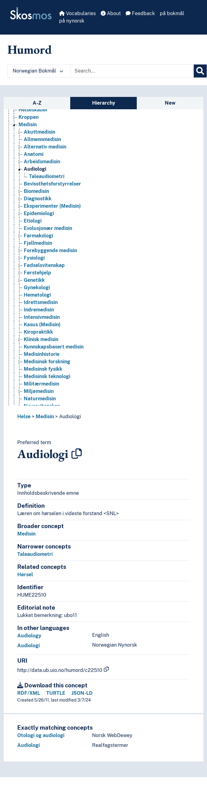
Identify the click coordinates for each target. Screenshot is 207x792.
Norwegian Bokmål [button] (38, 71)
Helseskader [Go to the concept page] (33, 110)
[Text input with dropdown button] (132, 71)
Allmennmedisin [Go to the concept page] (42, 139)
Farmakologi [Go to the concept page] (38, 236)
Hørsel (25, 574)
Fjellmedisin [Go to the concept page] (38, 243)
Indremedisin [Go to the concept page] (39, 310)
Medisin (45, 416)
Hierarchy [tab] (103, 103)
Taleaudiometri (35, 554)
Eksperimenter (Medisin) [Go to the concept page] (52, 206)
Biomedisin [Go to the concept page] (36, 191)
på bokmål (172, 13)
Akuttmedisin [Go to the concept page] (39, 132)
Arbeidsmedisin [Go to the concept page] (42, 162)
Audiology (29, 636)
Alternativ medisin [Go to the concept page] (45, 147)
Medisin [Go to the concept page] (27, 124)
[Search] (200, 71)
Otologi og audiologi (40, 735)
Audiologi (70, 416)
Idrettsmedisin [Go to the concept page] (41, 302)
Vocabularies (77, 13)
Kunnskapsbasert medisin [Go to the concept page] (53, 347)
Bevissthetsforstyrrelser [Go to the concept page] (52, 184)
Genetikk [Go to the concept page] (34, 280)
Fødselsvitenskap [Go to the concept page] (44, 265)
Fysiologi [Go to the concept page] (34, 258)
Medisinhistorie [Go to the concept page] (41, 354)
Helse (23, 416)
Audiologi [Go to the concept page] (35, 169)
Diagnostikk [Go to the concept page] (37, 199)
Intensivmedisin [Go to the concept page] (42, 317)
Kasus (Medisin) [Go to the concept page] (42, 324)
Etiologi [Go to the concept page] (33, 221)
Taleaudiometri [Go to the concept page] (46, 176)
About (111, 13)
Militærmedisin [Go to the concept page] (41, 384)
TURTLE (55, 693)
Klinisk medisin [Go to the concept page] (41, 339)
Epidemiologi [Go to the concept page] (39, 213)
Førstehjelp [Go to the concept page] (37, 273)
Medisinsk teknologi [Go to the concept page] (47, 376)
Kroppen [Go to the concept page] (28, 117)
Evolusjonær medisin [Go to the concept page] (48, 228)
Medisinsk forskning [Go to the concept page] (47, 362)
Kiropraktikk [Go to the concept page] (38, 332)
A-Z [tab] (37, 103)
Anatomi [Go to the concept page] (33, 154)
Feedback (140, 13)
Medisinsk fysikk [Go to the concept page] (43, 369)
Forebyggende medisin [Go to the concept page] (50, 250)
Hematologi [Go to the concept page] (37, 295)
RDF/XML (28, 693)
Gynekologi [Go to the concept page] (37, 287)
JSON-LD (82, 693)
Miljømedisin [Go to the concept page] (39, 391)
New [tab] (170, 103)
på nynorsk (71, 21)
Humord (29, 49)
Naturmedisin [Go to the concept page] (40, 399)
